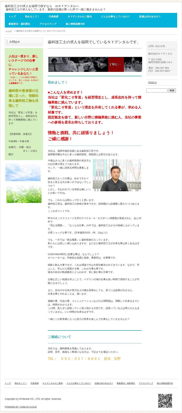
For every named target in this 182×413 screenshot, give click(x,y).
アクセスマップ (47, 24)
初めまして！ (32, 16)
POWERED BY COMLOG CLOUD (21, 407)
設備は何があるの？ (150, 16)
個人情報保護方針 (75, 24)
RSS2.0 (152, 82)
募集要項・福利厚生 (19, 24)
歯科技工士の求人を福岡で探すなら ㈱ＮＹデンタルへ (42, 6)
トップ (12, 16)
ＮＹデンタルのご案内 (80, 16)
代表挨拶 (53, 16)
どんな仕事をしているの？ (115, 16)
